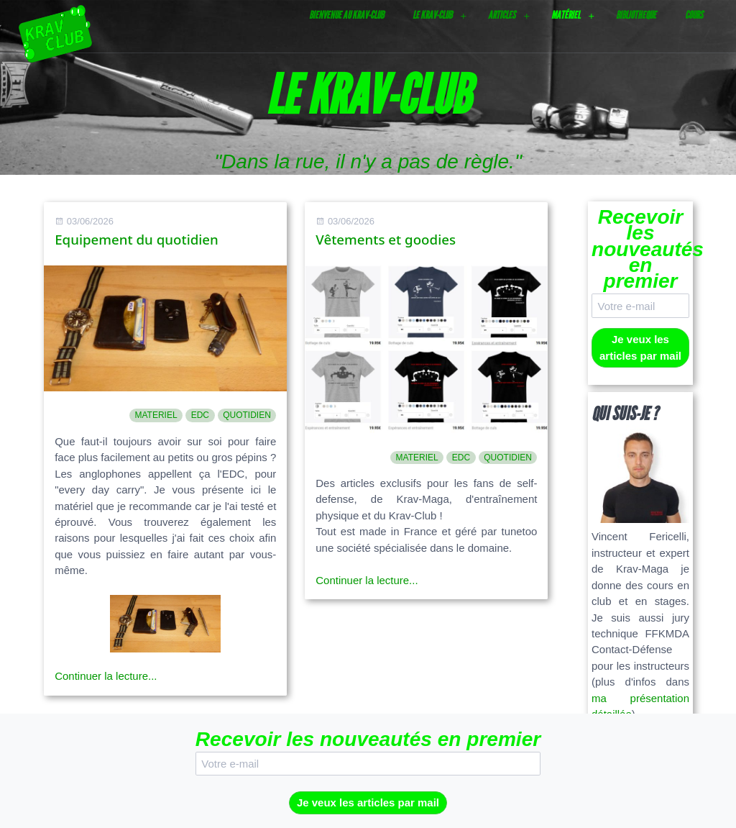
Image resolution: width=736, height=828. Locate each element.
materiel (155, 415)
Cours (694, 15)
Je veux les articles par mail (640, 347)
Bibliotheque (636, 15)
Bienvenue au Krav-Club (346, 15)
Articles (501, 15)
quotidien (247, 415)
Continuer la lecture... (106, 676)
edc (200, 415)
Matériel (565, 15)
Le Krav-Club (432, 15)
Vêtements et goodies (386, 239)
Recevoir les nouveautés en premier (640, 249)
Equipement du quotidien (136, 239)
